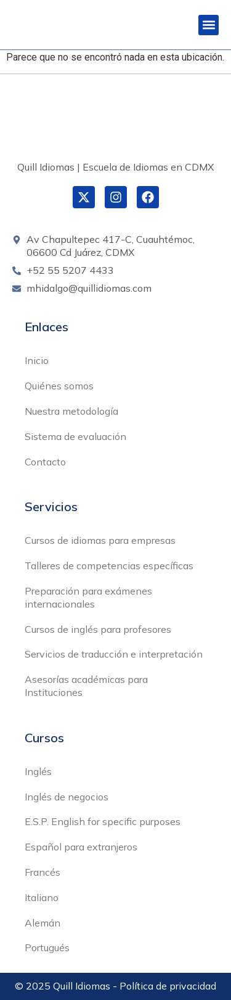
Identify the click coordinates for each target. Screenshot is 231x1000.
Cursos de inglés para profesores (98, 629)
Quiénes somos (59, 385)
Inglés (38, 771)
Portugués (47, 947)
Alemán (42, 923)
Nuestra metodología (71, 411)
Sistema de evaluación (75, 436)
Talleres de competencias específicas (109, 565)
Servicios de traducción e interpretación (114, 654)
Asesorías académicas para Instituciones (86, 685)
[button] (208, 25)
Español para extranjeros (81, 847)
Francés (42, 872)
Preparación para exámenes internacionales (88, 597)
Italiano (42, 897)
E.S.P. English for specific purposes (102, 821)
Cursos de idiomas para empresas (100, 540)
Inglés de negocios (66, 796)
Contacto (45, 462)
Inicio (37, 360)
